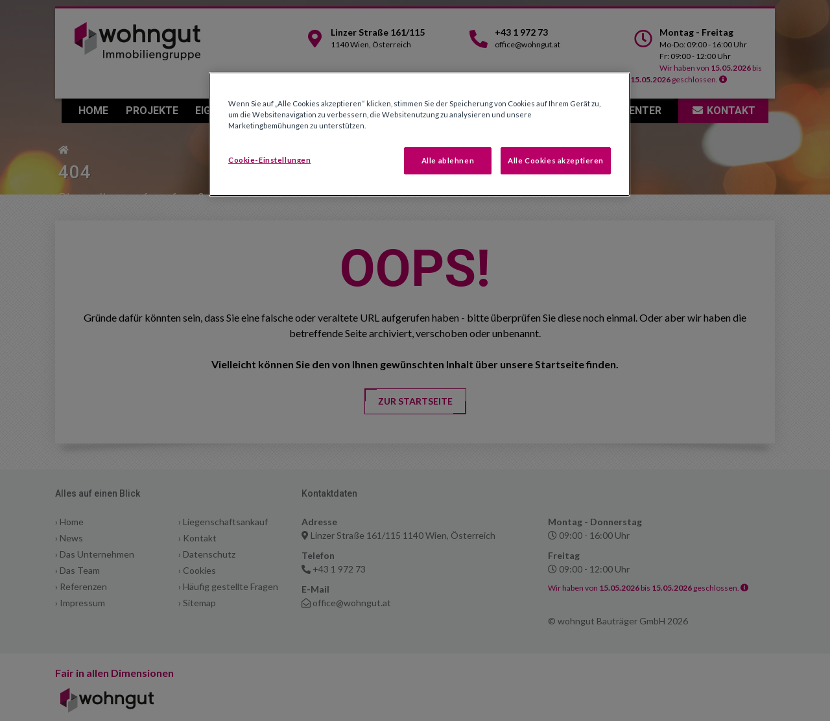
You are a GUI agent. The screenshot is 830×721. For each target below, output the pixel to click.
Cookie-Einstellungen (269, 160)
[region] (419, 134)
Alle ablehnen (447, 160)
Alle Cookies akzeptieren (556, 160)
